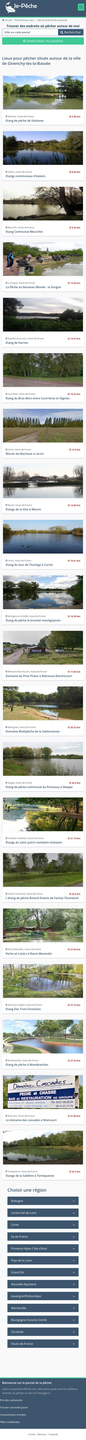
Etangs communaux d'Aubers (25, 176)
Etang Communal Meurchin (24, 232)
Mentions (42, 1434)
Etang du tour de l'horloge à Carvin (29, 565)
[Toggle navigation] (81, 7)
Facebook (53, 1434)
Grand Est (17, 1272)
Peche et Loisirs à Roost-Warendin (29, 954)
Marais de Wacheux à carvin (25, 454)
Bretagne (17, 1201)
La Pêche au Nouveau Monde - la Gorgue (33, 287)
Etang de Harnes (17, 343)
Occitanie (17, 1332)
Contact (32, 1434)
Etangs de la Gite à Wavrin (23, 509)
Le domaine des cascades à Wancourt (31, 1120)
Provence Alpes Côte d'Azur (29, 1248)
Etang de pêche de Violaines (25, 121)
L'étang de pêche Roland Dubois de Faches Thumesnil (42, 898)
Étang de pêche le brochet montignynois (33, 620)
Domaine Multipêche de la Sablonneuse (33, 732)
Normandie (18, 1308)
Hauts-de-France (22, 1344)
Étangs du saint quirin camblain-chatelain (34, 843)
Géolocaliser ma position (43, 41)
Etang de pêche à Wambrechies (27, 1065)
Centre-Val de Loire (23, 1213)
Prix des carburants (11, 1400)
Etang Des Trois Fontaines (23, 1009)
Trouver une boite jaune (14, 1407)
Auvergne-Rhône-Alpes (26, 1296)
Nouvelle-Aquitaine (23, 1284)
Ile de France (19, 1237)
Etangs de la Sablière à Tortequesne (30, 1176)
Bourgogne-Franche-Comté (29, 1320)
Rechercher (70, 32)
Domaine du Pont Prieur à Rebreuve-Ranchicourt (39, 676)
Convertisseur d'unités (13, 1414)
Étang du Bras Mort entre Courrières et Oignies (38, 398)
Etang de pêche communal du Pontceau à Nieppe (39, 787)
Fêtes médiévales (10, 1422)
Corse (15, 1225)
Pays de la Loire (21, 1260)
